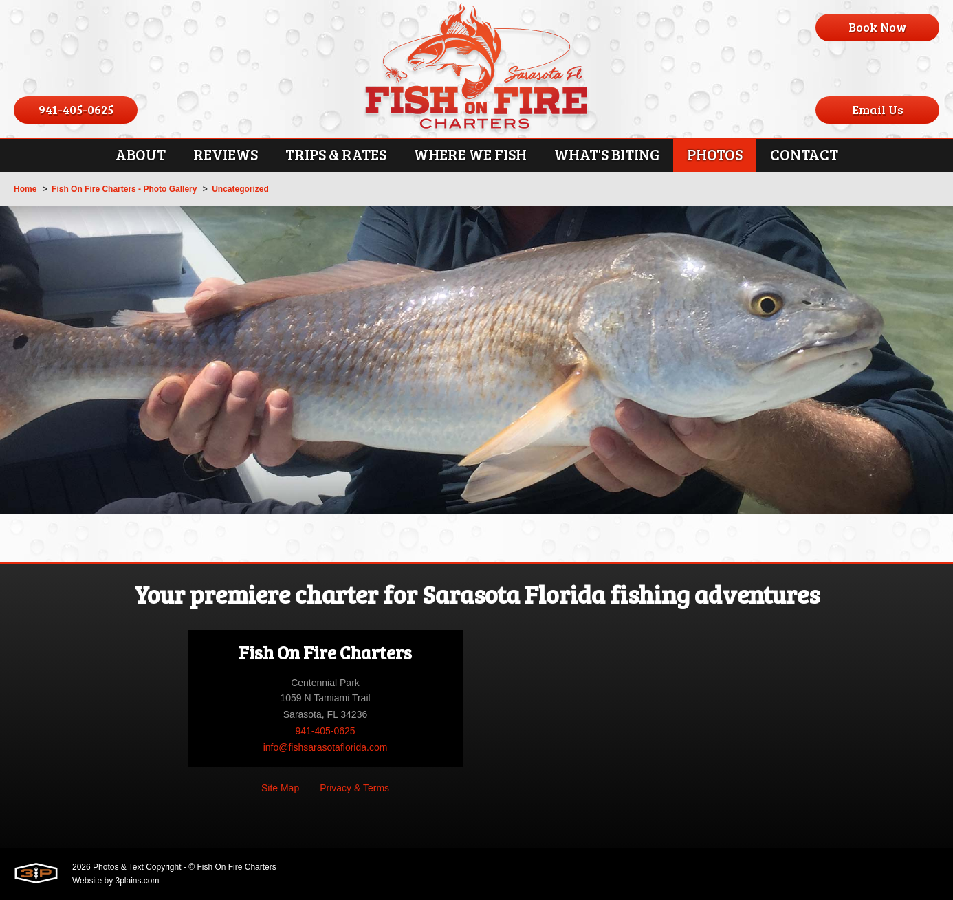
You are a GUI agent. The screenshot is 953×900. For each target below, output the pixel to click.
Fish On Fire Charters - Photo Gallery (124, 189)
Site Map (280, 787)
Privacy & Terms (354, 787)
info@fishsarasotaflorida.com (325, 747)
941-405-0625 (76, 109)
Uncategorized (240, 189)
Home (25, 189)
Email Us (877, 109)
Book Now (877, 27)
